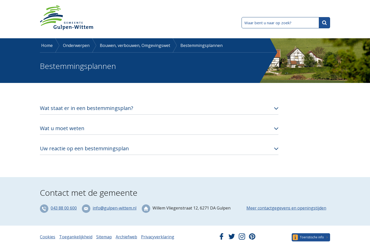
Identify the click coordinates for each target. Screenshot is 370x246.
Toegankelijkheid (75, 237)
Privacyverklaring (157, 237)
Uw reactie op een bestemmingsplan (84, 148)
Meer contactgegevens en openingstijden (286, 208)
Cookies (47, 237)
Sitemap (104, 237)
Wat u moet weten (62, 128)
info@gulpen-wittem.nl (114, 208)
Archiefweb (126, 237)
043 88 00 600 (64, 208)
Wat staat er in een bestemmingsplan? (86, 108)
